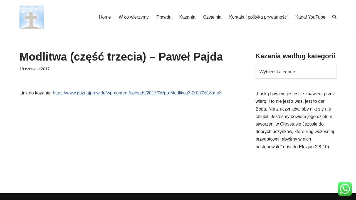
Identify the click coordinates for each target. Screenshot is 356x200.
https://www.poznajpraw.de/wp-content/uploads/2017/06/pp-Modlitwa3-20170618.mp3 (137, 93)
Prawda (163, 17)
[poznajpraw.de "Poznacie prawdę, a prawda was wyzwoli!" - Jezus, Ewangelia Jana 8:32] (31, 17)
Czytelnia (212, 17)
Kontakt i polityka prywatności (258, 17)
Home (105, 17)
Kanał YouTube (310, 17)
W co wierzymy (134, 17)
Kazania (187, 17)
